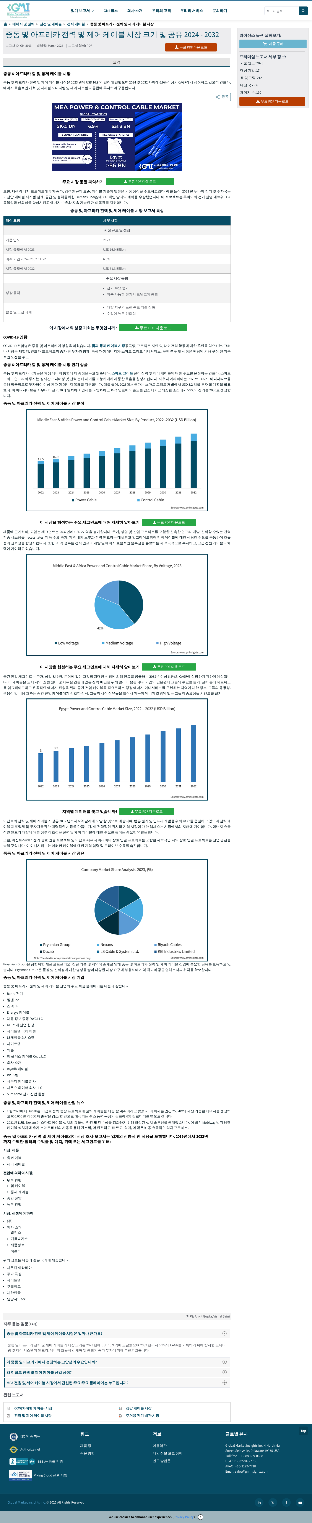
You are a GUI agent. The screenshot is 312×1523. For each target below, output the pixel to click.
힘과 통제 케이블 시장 (108, 345)
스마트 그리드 (122, 373)
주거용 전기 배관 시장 (142, 1415)
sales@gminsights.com (251, 1471)
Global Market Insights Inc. (27, 1502)
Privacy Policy (184, 1517)
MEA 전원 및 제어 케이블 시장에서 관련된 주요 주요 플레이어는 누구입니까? (117, 1382)
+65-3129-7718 (245, 1466)
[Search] (303, 10)
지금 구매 (273, 44)
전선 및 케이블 (51, 24)
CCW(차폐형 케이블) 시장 (33, 1408)
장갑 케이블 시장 (138, 1408)
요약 (116, 62)
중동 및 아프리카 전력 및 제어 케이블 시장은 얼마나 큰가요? (117, 1333)
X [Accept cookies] (201, 1517)
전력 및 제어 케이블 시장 (33, 1415)
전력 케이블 (76, 24)
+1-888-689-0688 (251, 1456)
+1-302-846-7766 (245, 1461)
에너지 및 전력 (23, 24)
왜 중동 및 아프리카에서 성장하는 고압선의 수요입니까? (117, 1361)
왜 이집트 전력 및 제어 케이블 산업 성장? (117, 1372)
